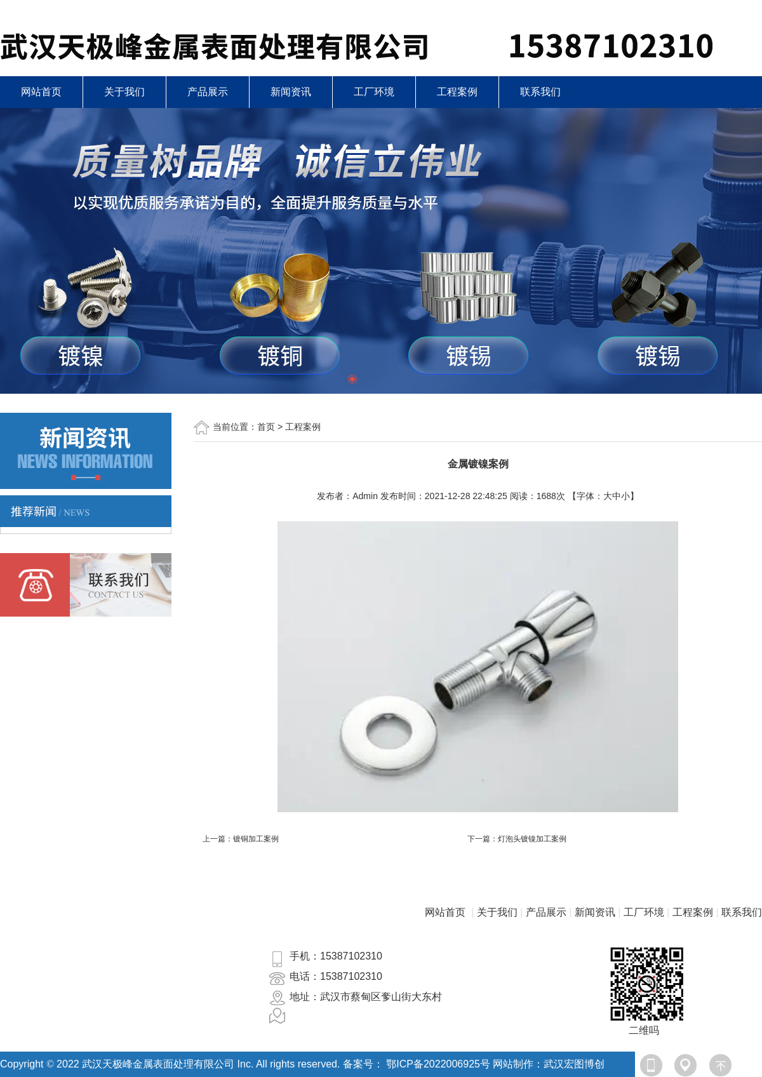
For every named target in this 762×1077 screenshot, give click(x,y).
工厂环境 (374, 91)
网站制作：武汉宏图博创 (549, 1064)
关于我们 (124, 91)
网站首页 (41, 91)
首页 (266, 427)
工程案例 (457, 91)
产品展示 (207, 91)
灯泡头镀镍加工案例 (532, 838)
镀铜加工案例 (256, 838)
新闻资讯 (291, 91)
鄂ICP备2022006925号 (438, 1064)
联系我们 (540, 91)
